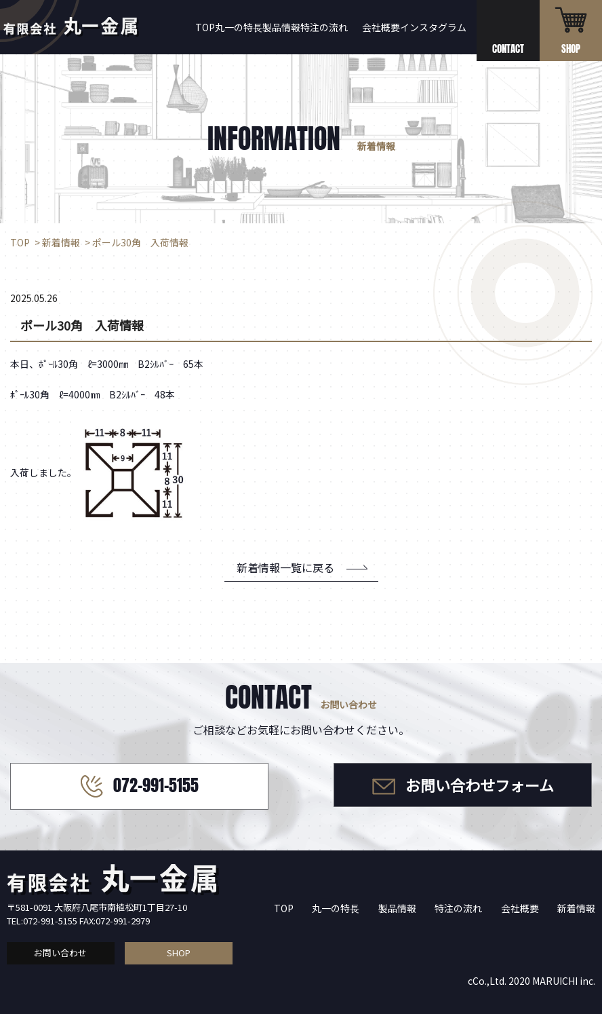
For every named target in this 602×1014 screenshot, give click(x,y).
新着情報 (576, 908)
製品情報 (281, 27)
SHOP (178, 952)
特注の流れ (324, 27)
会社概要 (381, 27)
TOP (205, 27)
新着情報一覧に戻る (285, 567)
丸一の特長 (238, 27)
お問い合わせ (60, 952)
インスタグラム (433, 27)
